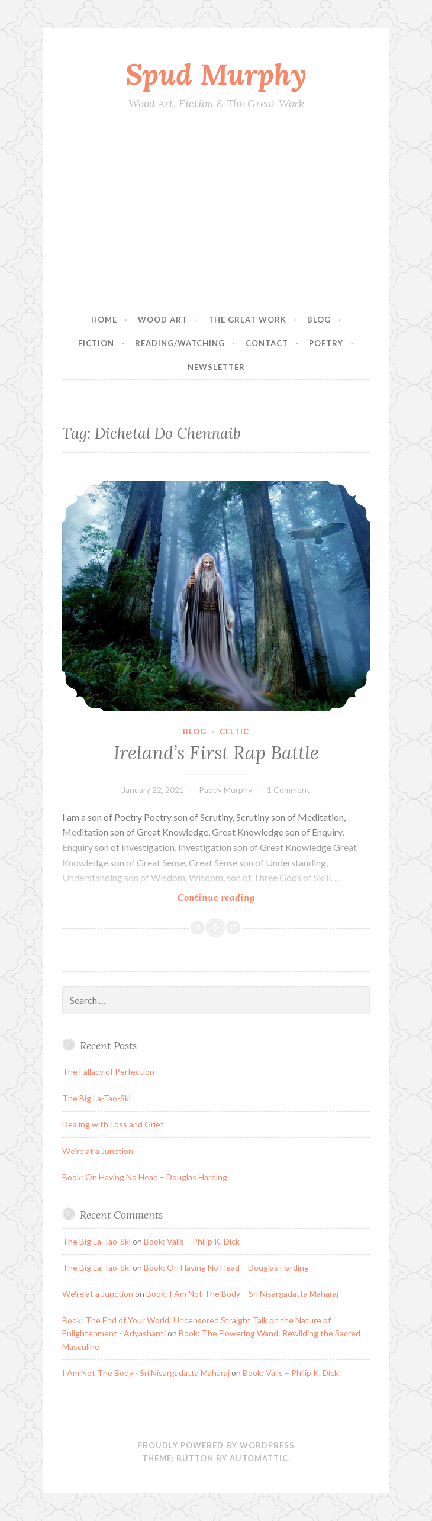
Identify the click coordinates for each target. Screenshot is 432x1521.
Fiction (96, 343)
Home (104, 319)
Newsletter (216, 367)
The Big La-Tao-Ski (96, 1098)
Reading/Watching (180, 343)
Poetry (326, 343)
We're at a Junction (97, 1293)
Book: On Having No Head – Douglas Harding (144, 1177)
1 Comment (288, 790)
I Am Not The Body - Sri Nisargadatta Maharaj (146, 1373)
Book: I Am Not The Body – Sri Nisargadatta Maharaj (242, 1293)
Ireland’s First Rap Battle (216, 753)
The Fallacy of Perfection (108, 1071)
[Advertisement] (216, 219)
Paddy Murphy (225, 790)
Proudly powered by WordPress (216, 1445)
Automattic (259, 1458)
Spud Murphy (216, 74)
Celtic (234, 731)
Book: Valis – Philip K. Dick (192, 1241)
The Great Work (247, 319)
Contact (267, 343)
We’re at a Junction (97, 1151)
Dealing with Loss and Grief (112, 1124)
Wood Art (163, 319)
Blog (319, 319)
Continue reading (235, 897)
